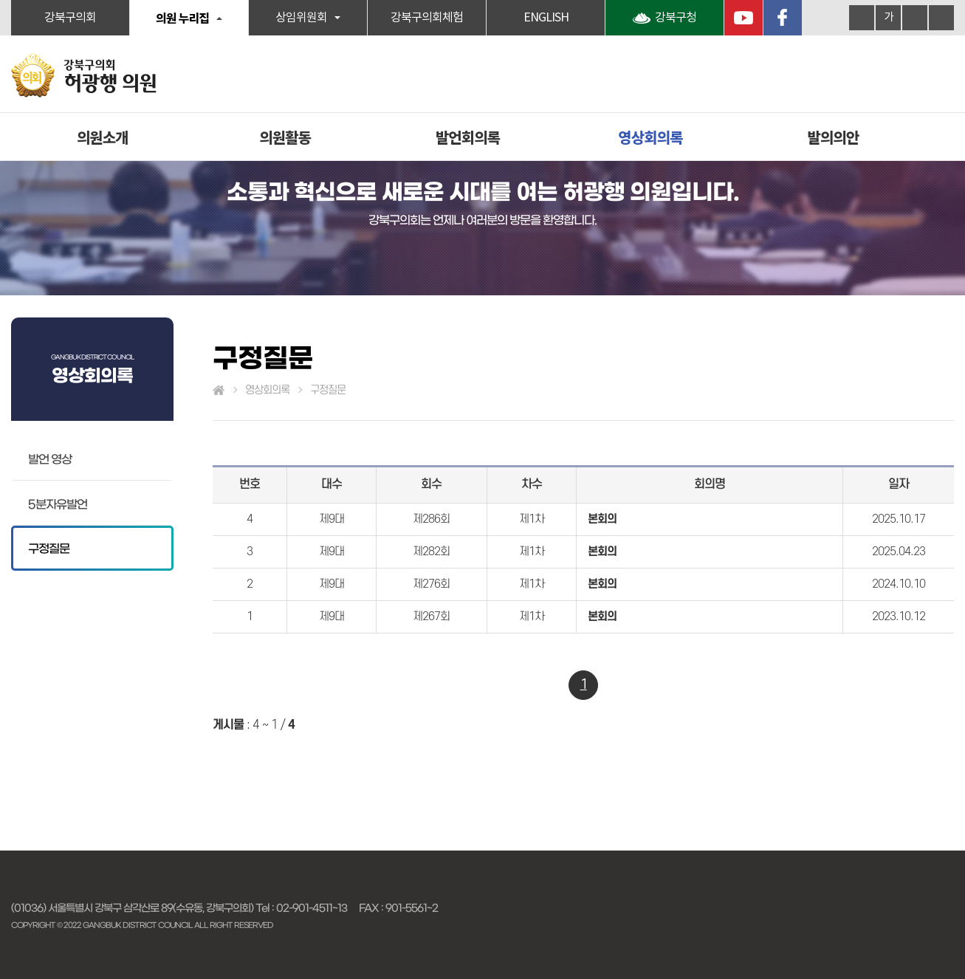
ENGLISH (546, 17)
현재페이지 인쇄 (941, 17)
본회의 (602, 519)
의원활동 (285, 137)
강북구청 (675, 17)
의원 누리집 (182, 18)
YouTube (743, 17)
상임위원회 (301, 17)
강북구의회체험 (427, 17)
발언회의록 (468, 137)
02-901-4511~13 (311, 908)
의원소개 (102, 137)
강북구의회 (70, 17)
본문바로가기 (0, 0)
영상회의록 (650, 137)
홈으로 (218, 390)
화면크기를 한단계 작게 (914, 17)
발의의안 (833, 137)
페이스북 (782, 17)
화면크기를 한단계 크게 (861, 17)
